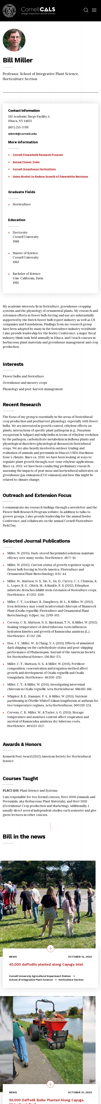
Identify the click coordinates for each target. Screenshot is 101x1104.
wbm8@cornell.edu (22, 133)
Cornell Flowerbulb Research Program (38, 154)
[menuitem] (86, 11)
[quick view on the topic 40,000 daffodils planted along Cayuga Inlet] (50, 948)
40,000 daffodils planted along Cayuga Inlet (46, 965)
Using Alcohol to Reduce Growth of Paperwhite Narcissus (50, 176)
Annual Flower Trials (26, 161)
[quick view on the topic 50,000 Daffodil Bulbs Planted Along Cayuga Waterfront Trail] (50, 1084)
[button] (94, 10)
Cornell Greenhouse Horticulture (34, 169)
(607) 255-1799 (18, 127)
